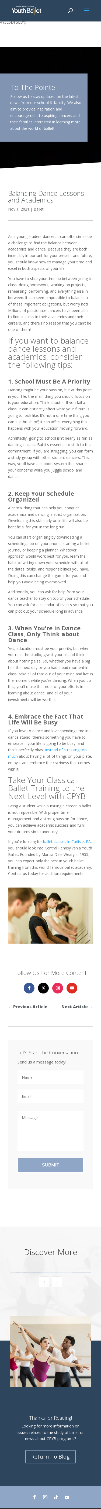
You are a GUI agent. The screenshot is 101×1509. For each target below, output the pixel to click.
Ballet (39, 209)
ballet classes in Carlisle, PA (67, 841)
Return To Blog (50, 1456)
